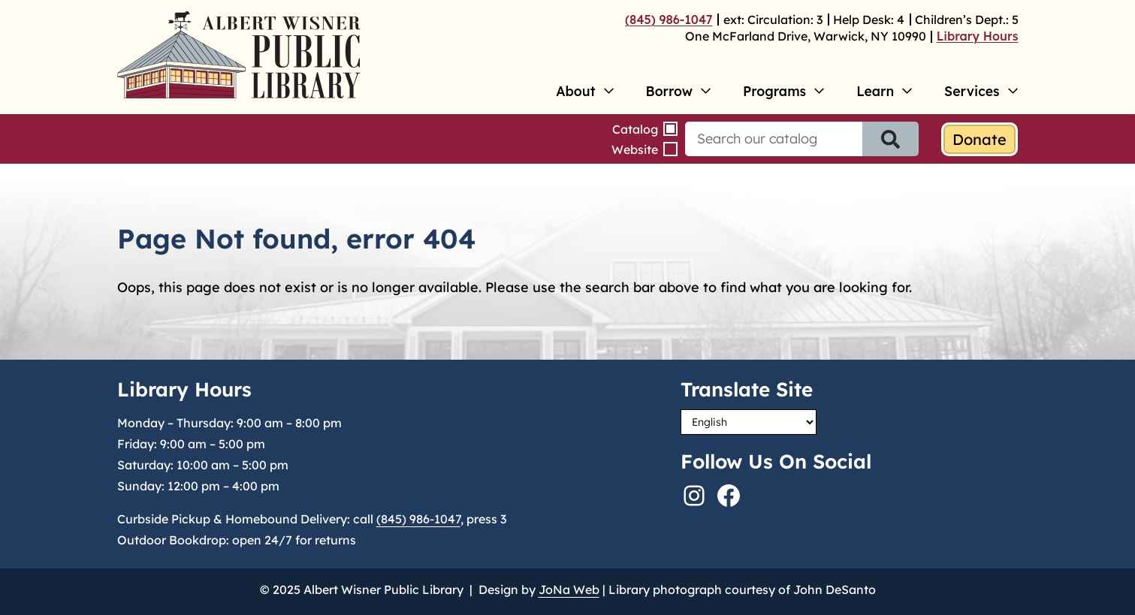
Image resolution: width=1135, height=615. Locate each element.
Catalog (635, 129)
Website (634, 149)
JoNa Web (569, 589)
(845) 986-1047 (668, 19)
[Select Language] (749, 422)
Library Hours (978, 36)
